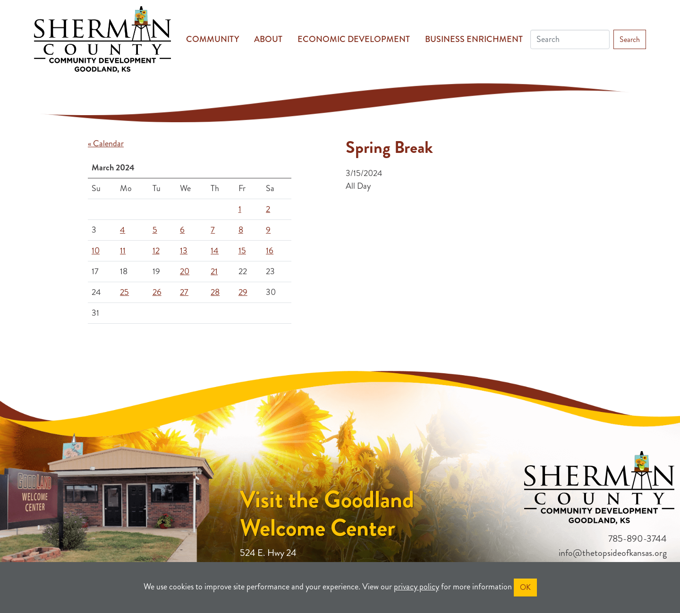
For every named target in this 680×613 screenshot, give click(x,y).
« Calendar (106, 143)
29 (242, 292)
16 (269, 250)
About (268, 39)
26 (157, 292)
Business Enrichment (474, 39)
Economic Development (354, 39)
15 (242, 250)
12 (156, 250)
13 (183, 250)
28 (215, 292)
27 (184, 292)
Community (212, 39)
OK (525, 587)
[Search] (570, 39)
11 (123, 250)
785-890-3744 (637, 539)
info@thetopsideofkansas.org (613, 553)
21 (214, 271)
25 (124, 292)
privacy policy (416, 586)
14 (215, 250)
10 (96, 250)
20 (184, 271)
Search (630, 39)
